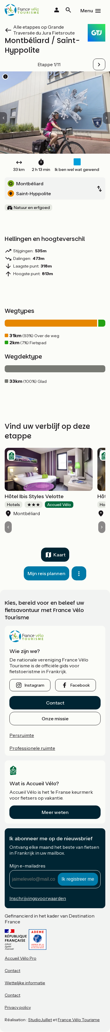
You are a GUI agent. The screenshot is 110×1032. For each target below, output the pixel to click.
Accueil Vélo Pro (20, 958)
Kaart (59, 555)
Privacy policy (18, 1007)
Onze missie (55, 718)
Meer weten (55, 812)
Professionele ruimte (32, 748)
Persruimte (21, 735)
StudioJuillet (40, 1019)
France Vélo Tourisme (79, 1019)
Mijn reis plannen (46, 573)
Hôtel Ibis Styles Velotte (34, 496)
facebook (80, 685)
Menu (86, 10)
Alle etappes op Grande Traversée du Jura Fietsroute (44, 30)
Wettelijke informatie (25, 982)
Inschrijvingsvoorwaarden (37, 898)
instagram (34, 685)
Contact (55, 703)
